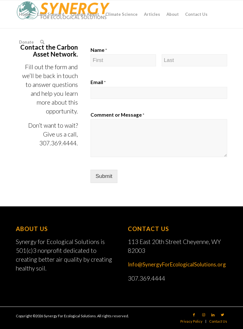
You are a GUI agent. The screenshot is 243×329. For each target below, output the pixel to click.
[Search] (42, 42)
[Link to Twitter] (222, 315)
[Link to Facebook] (194, 315)
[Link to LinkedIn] (213, 315)
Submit (104, 176)
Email (98, 82)
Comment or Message (117, 115)
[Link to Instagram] (203, 315)
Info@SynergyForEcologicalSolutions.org (177, 264)
